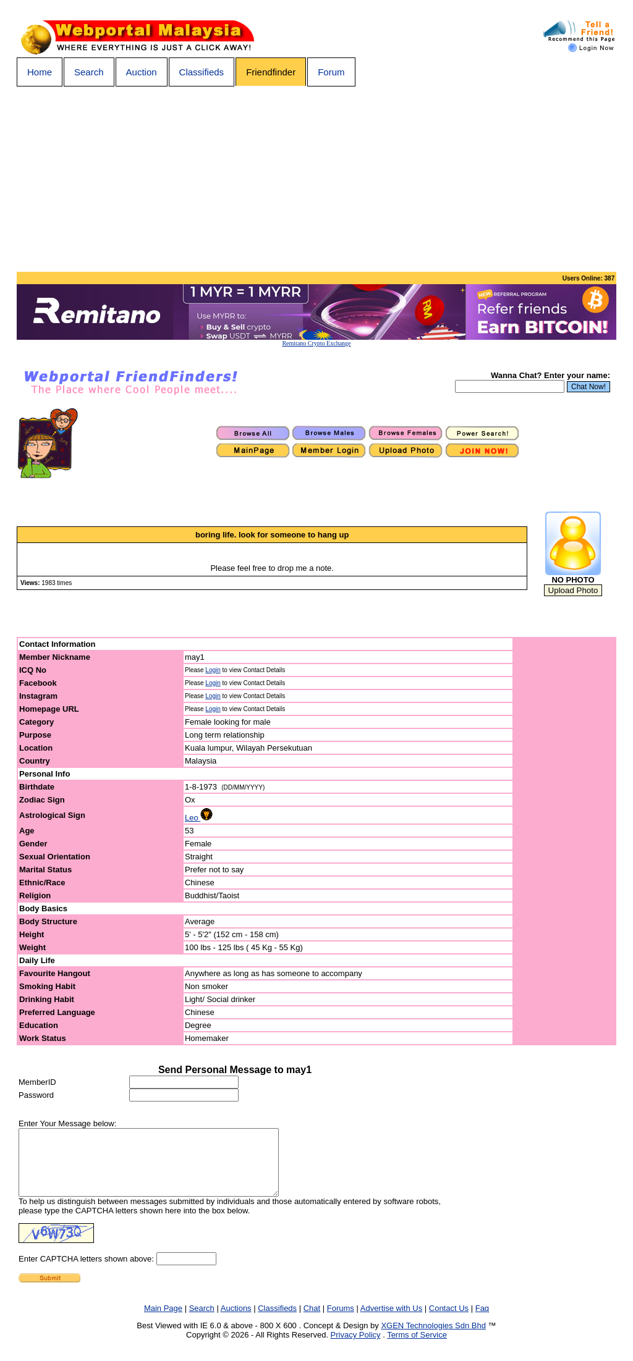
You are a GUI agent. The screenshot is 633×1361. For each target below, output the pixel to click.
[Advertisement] (316, 179)
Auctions (236, 1321)
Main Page (163, 1321)
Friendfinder (270, 72)
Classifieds (201, 72)
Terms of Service (417, 1347)
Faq (482, 1321)
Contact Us (449, 1321)
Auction (141, 72)
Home (39, 72)
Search (89, 72)
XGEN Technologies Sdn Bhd (433, 1338)
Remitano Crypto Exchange (316, 343)
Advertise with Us (391, 1321)
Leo (199, 817)
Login (212, 670)
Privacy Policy (356, 1347)
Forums (340, 1321)
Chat (312, 1321)
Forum (331, 72)
